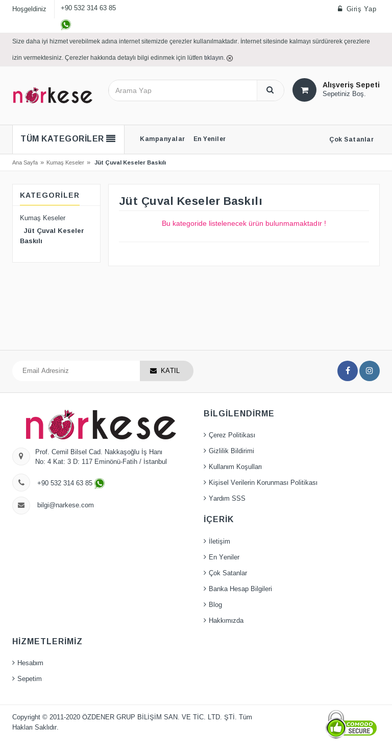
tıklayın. (215, 57)
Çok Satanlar (228, 573)
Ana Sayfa (25, 162)
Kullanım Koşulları (235, 467)
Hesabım (30, 663)
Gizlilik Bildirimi (231, 451)
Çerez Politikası (232, 435)
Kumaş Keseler (65, 162)
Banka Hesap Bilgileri (240, 589)
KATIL (170, 371)
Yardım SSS (227, 499)
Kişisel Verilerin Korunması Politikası (263, 483)
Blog (215, 605)
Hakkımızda (226, 621)
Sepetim (29, 679)
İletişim (219, 541)
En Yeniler (224, 557)
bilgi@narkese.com (65, 505)
